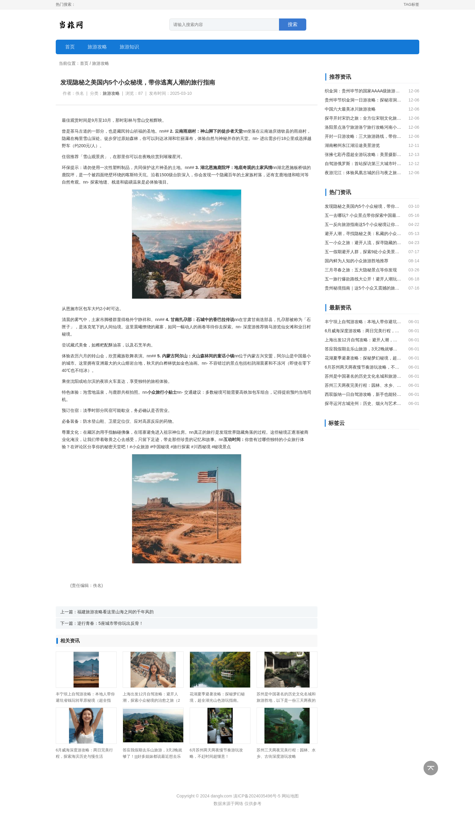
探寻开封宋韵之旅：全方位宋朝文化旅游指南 (363, 118)
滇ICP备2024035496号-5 (257, 795)
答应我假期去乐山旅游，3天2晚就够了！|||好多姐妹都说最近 (363, 348)
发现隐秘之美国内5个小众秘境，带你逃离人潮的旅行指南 (363, 206)
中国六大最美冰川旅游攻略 (350, 109)
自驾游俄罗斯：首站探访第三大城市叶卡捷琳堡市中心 (363, 163)
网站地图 (290, 795)
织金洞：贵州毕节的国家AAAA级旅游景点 (363, 90)
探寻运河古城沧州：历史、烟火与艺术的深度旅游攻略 (363, 403)
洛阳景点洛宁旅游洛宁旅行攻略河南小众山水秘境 (363, 127)
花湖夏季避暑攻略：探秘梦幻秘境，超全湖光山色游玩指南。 (363, 358)
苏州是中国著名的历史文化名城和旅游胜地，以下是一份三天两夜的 (363, 376)
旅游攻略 (100, 63)
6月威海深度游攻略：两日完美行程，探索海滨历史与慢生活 (363, 330)
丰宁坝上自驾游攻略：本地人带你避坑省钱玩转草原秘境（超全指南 (363, 321)
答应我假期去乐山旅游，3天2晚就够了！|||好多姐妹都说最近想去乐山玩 (152, 756)
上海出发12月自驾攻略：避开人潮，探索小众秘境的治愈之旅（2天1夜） (151, 700)
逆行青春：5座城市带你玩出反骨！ (110, 623)
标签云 (336, 423)
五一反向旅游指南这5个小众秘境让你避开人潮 (363, 224)
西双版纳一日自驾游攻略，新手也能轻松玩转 (363, 394)
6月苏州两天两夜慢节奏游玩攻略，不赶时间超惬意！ (363, 367)
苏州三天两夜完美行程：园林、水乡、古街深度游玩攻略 (363, 385)
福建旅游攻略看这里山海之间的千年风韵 (115, 611)
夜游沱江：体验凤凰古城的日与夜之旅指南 (363, 172)
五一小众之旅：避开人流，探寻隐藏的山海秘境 (363, 242)
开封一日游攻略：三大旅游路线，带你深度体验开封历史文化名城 (363, 136)
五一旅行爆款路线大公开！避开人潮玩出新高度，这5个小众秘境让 (363, 279)
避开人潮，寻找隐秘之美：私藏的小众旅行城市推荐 (363, 233)
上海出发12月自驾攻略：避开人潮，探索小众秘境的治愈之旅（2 (363, 339)
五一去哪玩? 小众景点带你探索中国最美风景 (363, 215)
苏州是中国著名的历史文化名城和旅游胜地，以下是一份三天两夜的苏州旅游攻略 (286, 700)
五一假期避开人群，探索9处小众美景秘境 (363, 251)
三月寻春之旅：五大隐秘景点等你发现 (361, 269)
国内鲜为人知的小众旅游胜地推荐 (356, 260)
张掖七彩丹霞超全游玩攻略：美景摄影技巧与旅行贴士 (363, 154)
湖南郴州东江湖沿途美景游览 (352, 145)
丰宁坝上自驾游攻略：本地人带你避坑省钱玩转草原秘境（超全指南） (85, 700)
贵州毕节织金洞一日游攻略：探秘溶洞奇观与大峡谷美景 (363, 100)
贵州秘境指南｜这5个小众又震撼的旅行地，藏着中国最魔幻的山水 (363, 288)
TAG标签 (411, 4)
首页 (70, 46)
